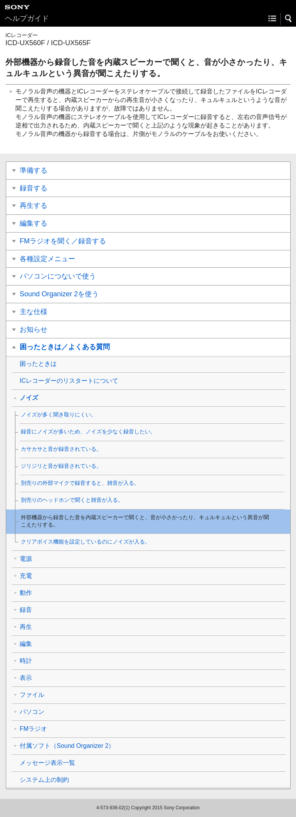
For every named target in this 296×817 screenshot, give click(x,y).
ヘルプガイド (27, 18)
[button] (288, 18)
